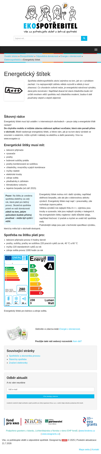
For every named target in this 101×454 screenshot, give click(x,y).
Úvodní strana (11, 56)
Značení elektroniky (18, 363)
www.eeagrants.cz (50, 434)
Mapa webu (84, 449)
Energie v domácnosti (70, 56)
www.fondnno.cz (87, 431)
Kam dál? (77, 341)
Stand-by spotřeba (18, 359)
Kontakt (95, 449)
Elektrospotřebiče (12, 60)
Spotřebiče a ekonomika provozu (24, 356)
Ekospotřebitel (27, 56)
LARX (64, 440)
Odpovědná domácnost (47, 56)
